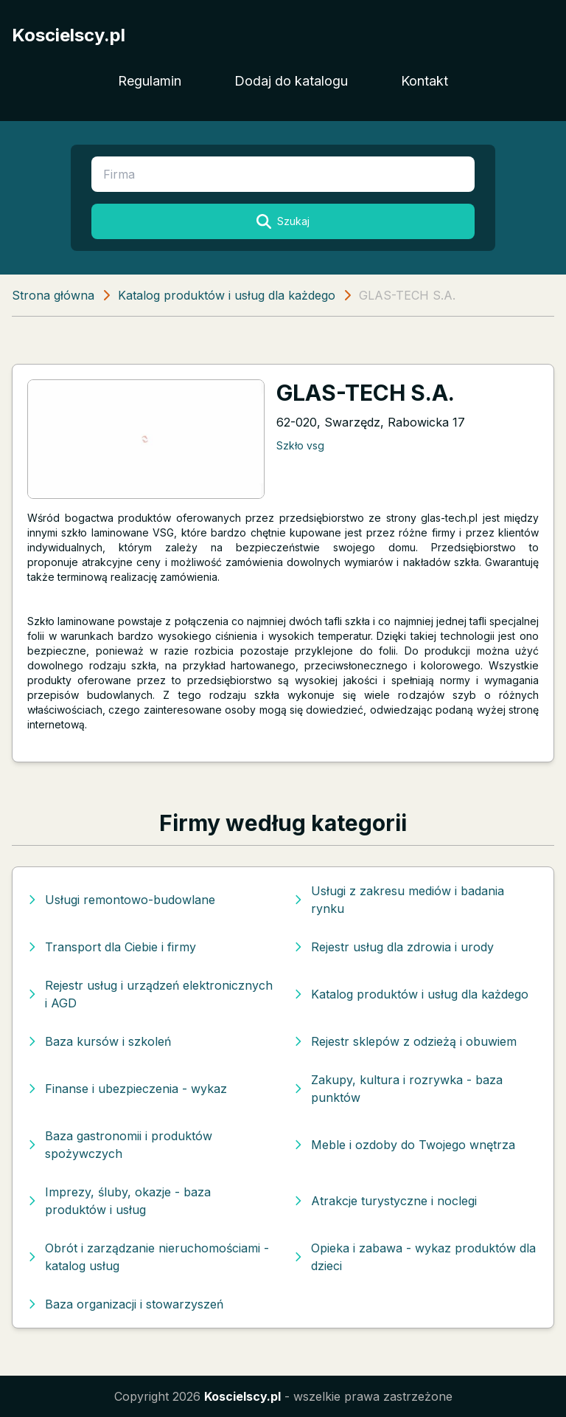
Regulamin (149, 81)
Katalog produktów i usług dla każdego (226, 295)
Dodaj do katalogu (291, 81)
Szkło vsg (300, 445)
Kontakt (424, 81)
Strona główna (53, 295)
